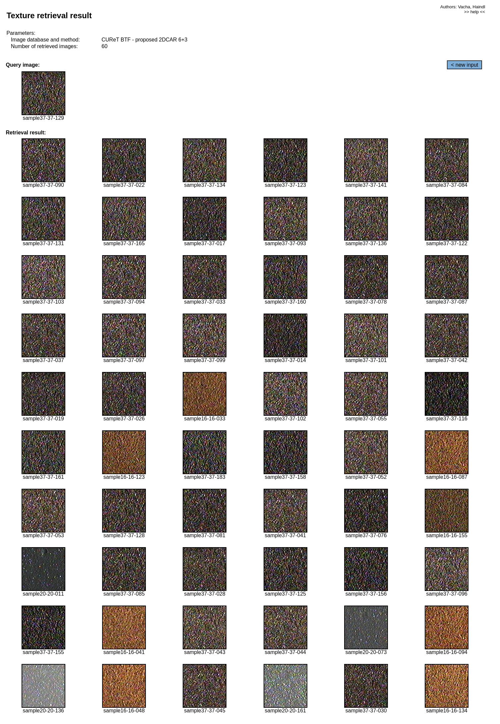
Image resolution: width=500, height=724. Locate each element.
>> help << (474, 11)
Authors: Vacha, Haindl (462, 6)
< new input (464, 65)
